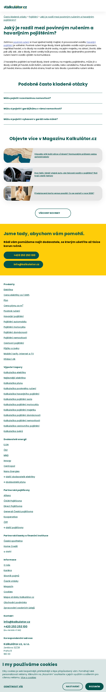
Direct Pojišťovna (13, 506)
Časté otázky (11, 581)
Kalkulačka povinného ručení (20, 388)
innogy (7, 460)
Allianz (7, 495)
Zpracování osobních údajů (19, 607)
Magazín (8, 586)
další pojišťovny (14, 527)
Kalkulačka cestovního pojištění (21, 425)
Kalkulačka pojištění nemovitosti (22, 420)
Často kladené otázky (15, 16)
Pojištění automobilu (15, 321)
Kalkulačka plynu (13, 383)
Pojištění (33, 16)
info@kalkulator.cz (17, 622)
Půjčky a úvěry (11, 348)
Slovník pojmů (11, 575)
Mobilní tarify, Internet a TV (19, 353)
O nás (7, 565)
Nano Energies (11, 471)
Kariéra (8, 570)
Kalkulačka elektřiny (15, 372)
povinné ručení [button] (21, 42)
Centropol (9, 466)
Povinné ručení (12, 311)
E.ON (6, 444)
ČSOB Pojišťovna (13, 500)
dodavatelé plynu (16, 482)
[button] (101, 7)
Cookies (8, 591)
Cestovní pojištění (14, 343)
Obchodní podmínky (15, 602)
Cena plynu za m (13, 305)
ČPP (6, 522)
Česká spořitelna (13, 540)
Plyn (6, 300)
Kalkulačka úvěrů (13, 431)
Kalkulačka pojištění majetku (20, 409)
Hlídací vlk (9, 359)
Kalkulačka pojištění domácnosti (22, 415)
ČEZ (6, 450)
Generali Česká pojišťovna (18, 511)
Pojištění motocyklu (14, 327)
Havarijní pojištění (14, 316)
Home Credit (11, 546)
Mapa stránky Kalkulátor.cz (19, 597)
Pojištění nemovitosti (15, 337)
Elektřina (8, 289)
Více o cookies (28, 677)
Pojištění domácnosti (15, 332)
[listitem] (53, 98)
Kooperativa (11, 516)
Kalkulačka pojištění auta (18, 399)
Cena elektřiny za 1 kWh (16, 294)
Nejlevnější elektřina (15, 377)
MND (6, 455)
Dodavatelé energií (15, 439)
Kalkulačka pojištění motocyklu (21, 404)
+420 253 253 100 (15, 626)
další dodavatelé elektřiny (20, 476)
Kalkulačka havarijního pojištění (21, 393)
